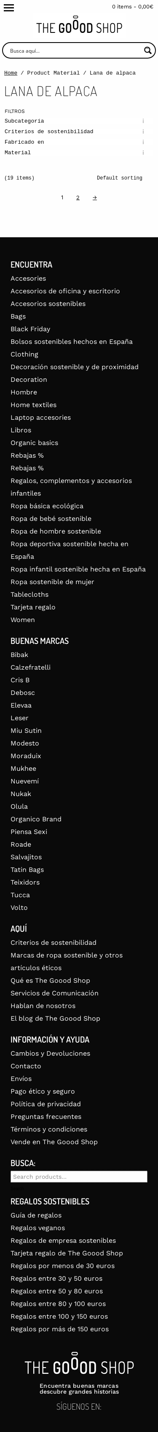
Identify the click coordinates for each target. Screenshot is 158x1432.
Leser (20, 718)
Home (10, 73)
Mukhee (23, 768)
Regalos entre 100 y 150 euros (59, 1316)
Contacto (26, 1066)
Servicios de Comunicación (55, 993)
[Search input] (74, 50)
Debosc (23, 693)
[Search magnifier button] (148, 50)
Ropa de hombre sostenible (56, 531)
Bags (18, 316)
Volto (19, 908)
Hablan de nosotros (43, 1006)
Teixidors (25, 882)
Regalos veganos (38, 1228)
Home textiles (33, 405)
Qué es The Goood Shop (50, 980)
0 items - (132, 6)
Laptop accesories (41, 417)
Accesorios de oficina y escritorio (65, 291)
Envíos (21, 1079)
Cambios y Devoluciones (50, 1053)
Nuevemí (25, 781)
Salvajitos (26, 857)
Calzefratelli (31, 667)
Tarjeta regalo (33, 607)
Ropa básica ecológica (47, 506)
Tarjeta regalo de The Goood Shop (67, 1253)
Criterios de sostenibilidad (53, 943)
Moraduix (26, 756)
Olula (19, 806)
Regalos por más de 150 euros (60, 1329)
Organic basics (34, 443)
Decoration (29, 379)
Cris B (20, 680)
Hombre (24, 392)
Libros (21, 430)
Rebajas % (27, 455)
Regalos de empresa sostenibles (63, 1240)
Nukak (21, 794)
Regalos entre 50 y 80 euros (57, 1291)
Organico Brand (36, 819)
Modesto (25, 743)
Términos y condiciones (49, 1129)
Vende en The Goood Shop (54, 1142)
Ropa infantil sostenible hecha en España (78, 569)
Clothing (24, 354)
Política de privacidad (46, 1104)
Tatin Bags (27, 870)
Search (17, 1189)
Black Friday (30, 329)
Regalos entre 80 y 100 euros (58, 1304)
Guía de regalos (36, 1215)
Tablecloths (29, 594)
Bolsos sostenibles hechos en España (72, 342)
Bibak (19, 655)
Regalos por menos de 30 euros (63, 1266)
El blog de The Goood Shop (55, 1018)
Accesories (28, 278)
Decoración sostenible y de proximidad (75, 367)
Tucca (20, 895)
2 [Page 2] (78, 197)
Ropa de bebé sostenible (51, 519)
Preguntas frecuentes (46, 1117)
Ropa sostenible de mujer (52, 582)
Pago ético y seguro (43, 1091)
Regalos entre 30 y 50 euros (56, 1278)
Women (23, 620)
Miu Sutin (26, 731)
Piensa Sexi (29, 832)
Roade (21, 844)
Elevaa (21, 705)
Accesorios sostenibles (48, 304)
